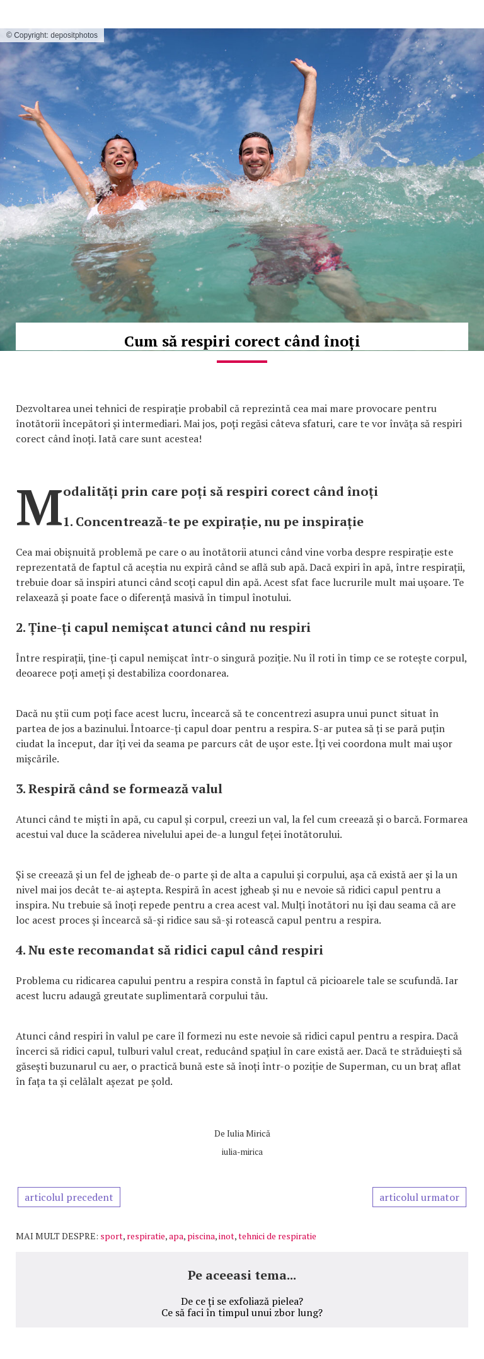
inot (226, 1236)
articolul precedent (69, 1197)
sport (111, 1236)
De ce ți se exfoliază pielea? (242, 1301)
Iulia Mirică (248, 1133)
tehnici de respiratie (277, 1236)
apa (176, 1236)
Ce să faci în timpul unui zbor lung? (242, 1312)
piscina (201, 1236)
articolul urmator (419, 1197)
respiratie (146, 1236)
